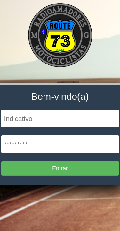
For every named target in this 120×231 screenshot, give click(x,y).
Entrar (60, 168)
